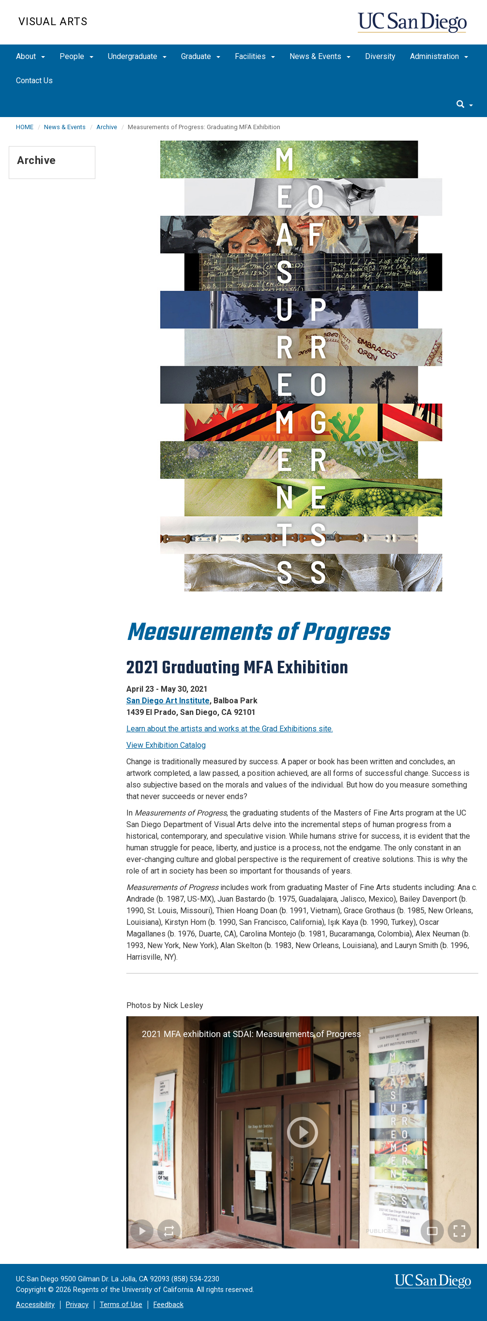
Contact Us (34, 80)
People (76, 56)
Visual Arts (53, 21)
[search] (464, 105)
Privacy (77, 1305)
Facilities (255, 56)
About (30, 56)
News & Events (319, 56)
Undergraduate (137, 56)
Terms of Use (121, 1305)
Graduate (200, 56)
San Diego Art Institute (168, 700)
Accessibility (35, 1305)
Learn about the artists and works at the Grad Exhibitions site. (229, 728)
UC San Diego (413, 27)
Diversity (380, 56)
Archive (106, 127)
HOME (24, 127)
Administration (439, 56)
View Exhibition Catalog (166, 745)
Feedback (168, 1305)
